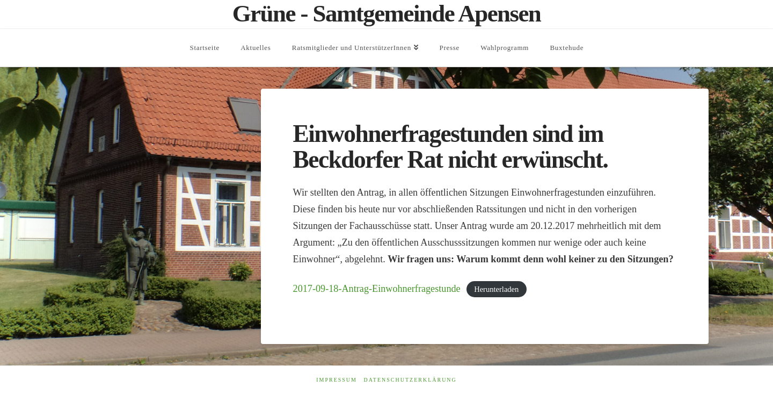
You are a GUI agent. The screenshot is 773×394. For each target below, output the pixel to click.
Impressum (336, 380)
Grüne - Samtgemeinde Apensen (386, 14)
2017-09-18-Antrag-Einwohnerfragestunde (377, 288)
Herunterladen (496, 289)
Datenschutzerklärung (409, 380)
